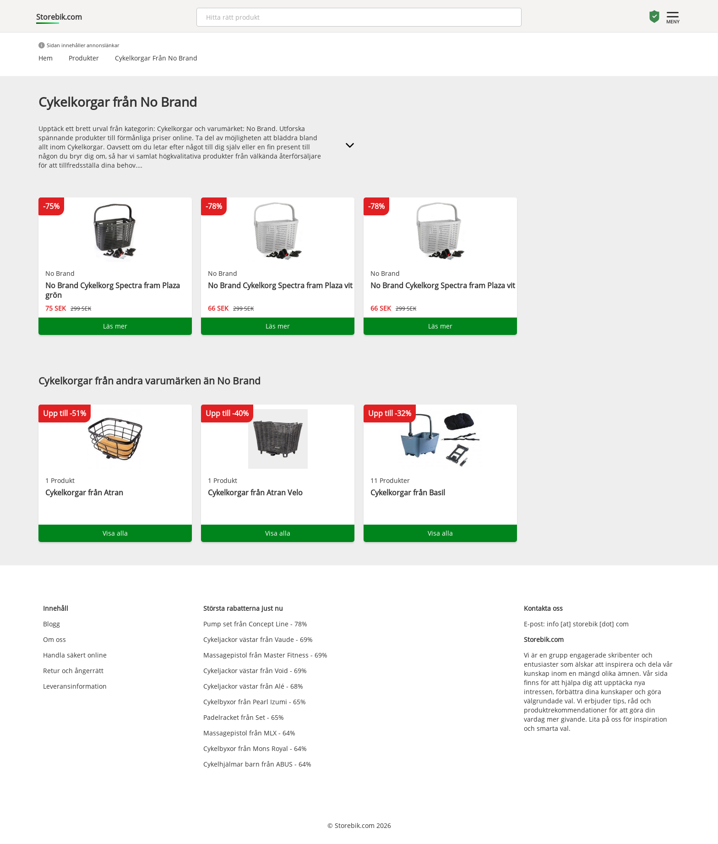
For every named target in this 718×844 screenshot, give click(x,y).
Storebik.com (59, 17)
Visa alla (115, 533)
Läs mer (115, 326)
